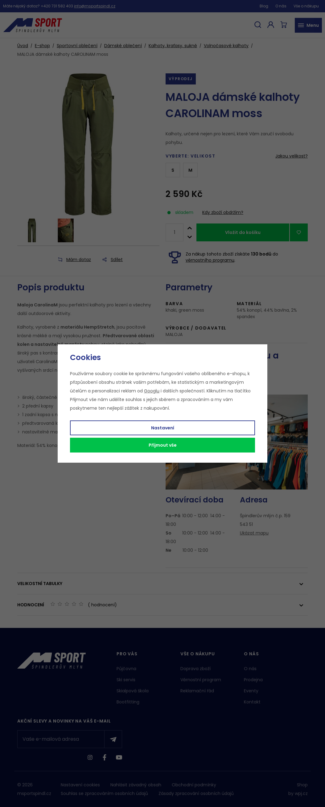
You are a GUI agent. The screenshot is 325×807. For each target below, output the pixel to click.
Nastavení (162, 428)
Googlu (151, 391)
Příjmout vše (163, 445)
